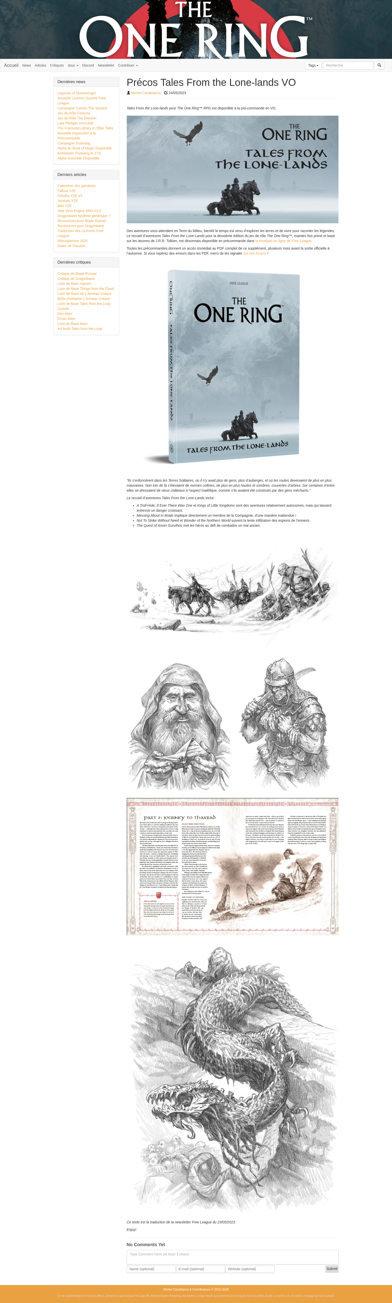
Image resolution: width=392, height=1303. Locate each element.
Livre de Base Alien (73, 324)
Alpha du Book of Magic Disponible (85, 148)
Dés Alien (65, 314)
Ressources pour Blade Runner (82, 221)
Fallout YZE (67, 191)
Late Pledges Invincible (76, 123)
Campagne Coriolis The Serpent (83, 108)
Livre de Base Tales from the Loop (84, 304)
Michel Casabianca (145, 93)
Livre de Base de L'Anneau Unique (85, 294)
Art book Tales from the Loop (80, 329)
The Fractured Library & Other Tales (85, 128)
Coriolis (63, 309)
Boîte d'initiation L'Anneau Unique (84, 299)
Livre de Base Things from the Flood (86, 289)
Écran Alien (66, 319)
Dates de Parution (72, 246)
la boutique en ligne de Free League (283, 241)
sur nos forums (254, 253)
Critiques (57, 65)
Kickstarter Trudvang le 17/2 (79, 153)
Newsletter (106, 65)
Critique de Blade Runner (77, 274)
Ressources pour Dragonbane (81, 226)
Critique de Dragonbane (76, 279)
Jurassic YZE (68, 201)
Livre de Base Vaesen (75, 284)
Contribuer (128, 65)
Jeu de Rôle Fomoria (74, 113)
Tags (313, 65)
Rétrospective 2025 (73, 241)
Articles (40, 65)
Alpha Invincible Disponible (78, 158)
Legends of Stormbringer (77, 93)
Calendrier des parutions (77, 186)
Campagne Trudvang (74, 143)
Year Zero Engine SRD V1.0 (79, 211)
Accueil (11, 65)
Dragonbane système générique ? (84, 216)
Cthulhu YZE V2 (70, 196)
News (26, 65)
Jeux (73, 65)
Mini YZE (65, 206)
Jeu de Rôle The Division (77, 118)
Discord (88, 65)
